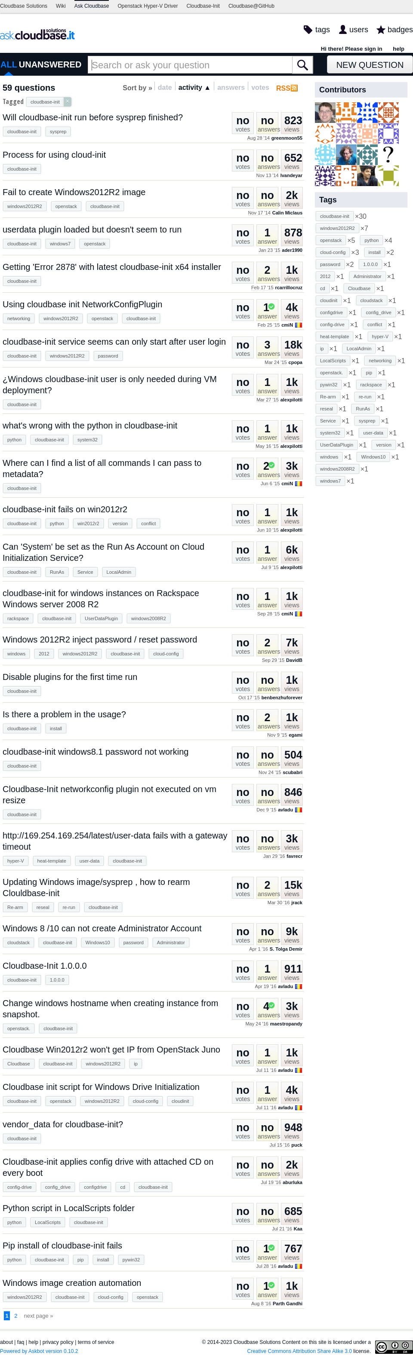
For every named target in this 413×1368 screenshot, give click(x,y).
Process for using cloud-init (54, 154)
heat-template (51, 860)
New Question (370, 65)
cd (122, 1187)
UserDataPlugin (101, 618)
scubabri (292, 772)
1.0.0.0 (57, 979)
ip (136, 1063)
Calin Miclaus (287, 212)
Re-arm (15, 907)
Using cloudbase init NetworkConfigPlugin (82, 304)
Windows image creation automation (72, 1283)
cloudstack (18, 942)
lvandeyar (291, 175)
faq (21, 1342)
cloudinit (180, 1101)
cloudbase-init (22, 131)
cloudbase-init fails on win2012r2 (65, 509)
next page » (38, 1316)
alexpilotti (291, 399)
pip (80, 1259)
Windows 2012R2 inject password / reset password (100, 639)
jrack (296, 902)
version (120, 523)
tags (322, 29)
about (6, 1342)
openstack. (18, 1028)
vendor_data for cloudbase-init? (63, 1124)
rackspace (18, 618)
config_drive (58, 1187)
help (398, 49)
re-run (69, 907)
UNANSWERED (50, 64)
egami (295, 735)
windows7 (60, 243)
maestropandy (286, 1023)
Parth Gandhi (287, 1303)
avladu (285, 809)
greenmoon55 (286, 138)
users (358, 29)
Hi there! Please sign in (351, 49)
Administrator (171, 942)
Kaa (298, 1228)
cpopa (295, 362)
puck (296, 1145)
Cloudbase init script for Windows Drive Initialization (101, 1087)
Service (85, 572)
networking (18, 318)
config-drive (19, 1187)
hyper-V (15, 860)
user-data (89, 860)
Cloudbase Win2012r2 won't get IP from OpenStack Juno (111, 1049)
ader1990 (292, 250)
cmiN (287, 324)
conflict (148, 523)
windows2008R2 (148, 618)
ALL (8, 64)
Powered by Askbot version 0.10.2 (39, 1351)
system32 (87, 439)
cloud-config (166, 653)
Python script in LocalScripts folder (69, 1208)
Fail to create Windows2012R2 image (74, 192)
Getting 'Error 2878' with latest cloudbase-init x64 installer (112, 267)
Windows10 (98, 942)
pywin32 (131, 1259)
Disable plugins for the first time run (70, 677)
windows (16, 653)
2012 (44, 653)
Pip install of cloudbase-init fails (62, 1245)
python (14, 439)
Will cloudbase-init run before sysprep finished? (93, 117)
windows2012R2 (24, 206)
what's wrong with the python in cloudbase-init (90, 425)
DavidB (294, 660)
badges (400, 29)
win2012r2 (88, 523)
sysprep (58, 131)
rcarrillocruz (288, 287)
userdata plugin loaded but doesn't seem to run (92, 229)
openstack (66, 206)
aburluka (292, 1182)
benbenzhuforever (282, 697)
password (108, 355)
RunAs (57, 572)
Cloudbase (18, 1063)
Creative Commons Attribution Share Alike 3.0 (299, 1351)
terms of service (96, 1342)
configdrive (95, 1187)
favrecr (294, 856)
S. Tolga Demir (286, 949)
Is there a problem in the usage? (64, 714)
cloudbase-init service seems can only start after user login (114, 341)
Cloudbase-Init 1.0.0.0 (45, 965)
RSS (283, 88)
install (56, 728)
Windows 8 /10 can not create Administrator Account (102, 928)
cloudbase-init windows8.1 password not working (95, 751)
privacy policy (58, 1342)
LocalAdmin (119, 572)
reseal (43, 907)
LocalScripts (48, 1222)
